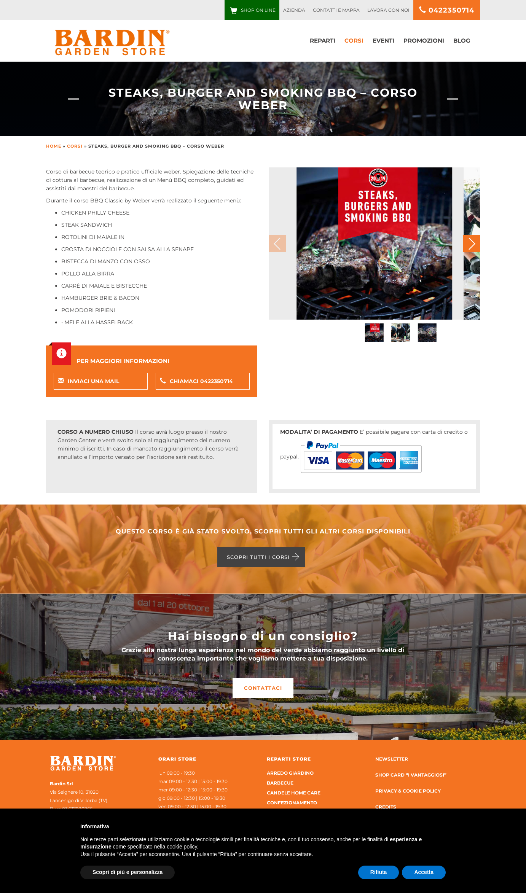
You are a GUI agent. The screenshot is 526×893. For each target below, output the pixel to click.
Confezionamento (292, 802)
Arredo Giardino (290, 773)
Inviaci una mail (88, 381)
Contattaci (263, 688)
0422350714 (446, 10)
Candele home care (293, 793)
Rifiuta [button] (378, 872)
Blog (461, 40)
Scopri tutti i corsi (258, 557)
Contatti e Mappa (336, 10)
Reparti (322, 40)
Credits (385, 807)
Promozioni (423, 40)
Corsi (353, 40)
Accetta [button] (424, 872)
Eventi (383, 40)
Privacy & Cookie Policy (408, 791)
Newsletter (391, 759)
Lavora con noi (388, 10)
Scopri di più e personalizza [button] (127, 872)
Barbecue (280, 783)
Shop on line (258, 10)
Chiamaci (196, 381)
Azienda (294, 10)
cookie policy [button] (182, 847)
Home (53, 146)
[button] (471, 243)
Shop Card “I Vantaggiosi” (410, 775)
